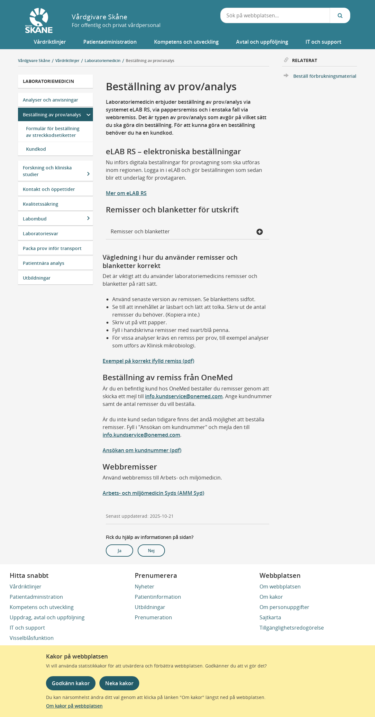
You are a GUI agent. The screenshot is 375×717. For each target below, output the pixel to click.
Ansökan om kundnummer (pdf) (142, 450)
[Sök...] (340, 15)
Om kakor (271, 596)
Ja (120, 550)
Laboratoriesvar (40, 233)
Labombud (35, 219)
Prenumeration (153, 617)
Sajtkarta (270, 617)
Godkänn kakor (71, 683)
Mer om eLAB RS (126, 193)
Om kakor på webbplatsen (74, 706)
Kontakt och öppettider (49, 189)
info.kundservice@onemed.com (184, 396)
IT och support (27, 627)
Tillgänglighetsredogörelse (292, 627)
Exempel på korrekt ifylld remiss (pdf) (148, 360)
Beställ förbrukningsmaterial (324, 76)
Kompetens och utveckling (42, 607)
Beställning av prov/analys (150, 60)
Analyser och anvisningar (50, 100)
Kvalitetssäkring (40, 204)
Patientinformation (158, 596)
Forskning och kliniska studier (47, 171)
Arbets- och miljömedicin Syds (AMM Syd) (153, 493)
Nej (151, 550)
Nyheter (144, 586)
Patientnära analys (43, 263)
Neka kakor (119, 683)
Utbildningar (36, 278)
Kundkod (36, 149)
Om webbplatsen (280, 586)
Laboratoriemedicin (48, 81)
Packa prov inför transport (52, 248)
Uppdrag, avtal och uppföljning (47, 617)
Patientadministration (36, 596)
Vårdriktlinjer (25, 586)
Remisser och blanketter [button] (186, 232)
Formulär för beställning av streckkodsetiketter (52, 131)
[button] (50, 42)
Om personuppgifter (284, 607)
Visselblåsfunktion (32, 637)
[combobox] (275, 15)
